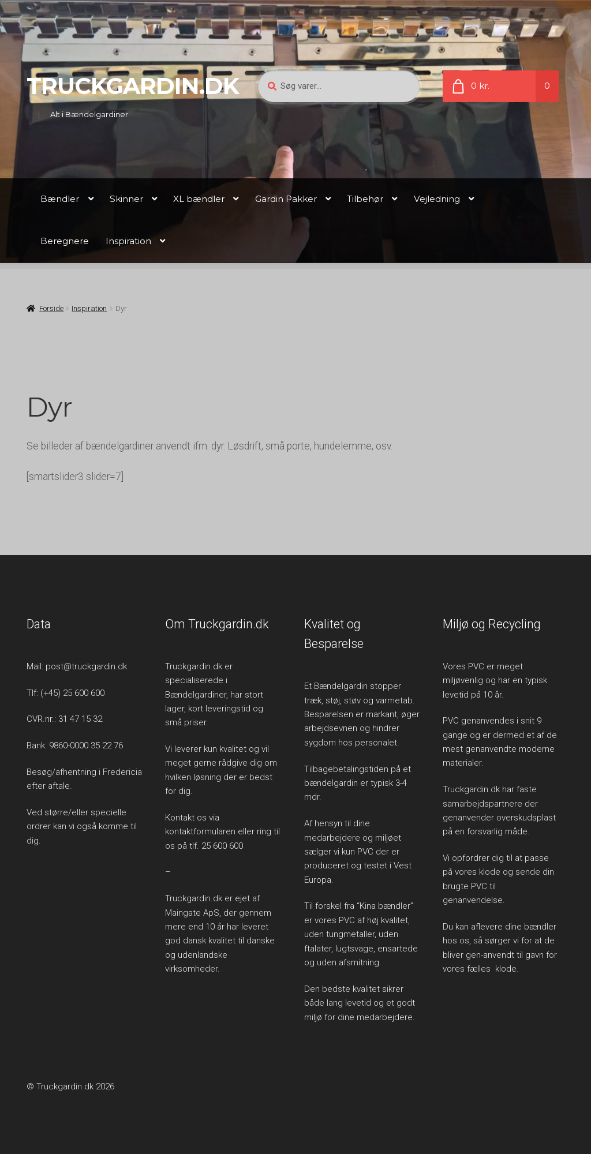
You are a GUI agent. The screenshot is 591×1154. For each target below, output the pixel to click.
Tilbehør (365, 198)
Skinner (126, 198)
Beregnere (64, 240)
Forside (51, 308)
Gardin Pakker (286, 198)
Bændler (59, 198)
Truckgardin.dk (133, 86)
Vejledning (437, 198)
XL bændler (199, 198)
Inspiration (128, 240)
